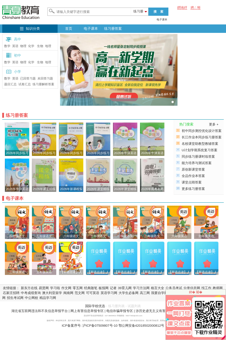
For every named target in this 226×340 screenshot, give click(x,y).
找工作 (206, 288)
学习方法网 (141, 288)
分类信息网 (191, 288)
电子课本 (162, 19)
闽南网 (68, 293)
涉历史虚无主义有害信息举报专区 (160, 311)
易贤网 (44, 288)
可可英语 (92, 293)
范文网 (80, 293)
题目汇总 (10, 84)
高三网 (145, 293)
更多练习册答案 (193, 189)
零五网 (78, 288)
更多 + (213, 124)
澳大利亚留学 (52, 293)
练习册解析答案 (43, 84)
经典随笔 (90, 288)
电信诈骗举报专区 (119, 311)
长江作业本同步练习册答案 (202, 137)
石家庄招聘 (11, 293)
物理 (23, 46)
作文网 (66, 288)
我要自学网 (159, 293)
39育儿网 (125, 288)
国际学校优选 (95, 306)
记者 (113, 288)
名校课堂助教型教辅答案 (200, 143)
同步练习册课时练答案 (198, 156)
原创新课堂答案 (193, 169)
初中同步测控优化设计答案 (202, 131)
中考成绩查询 (31, 293)
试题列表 (134, 306)
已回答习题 (28, 78)
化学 (31, 46)
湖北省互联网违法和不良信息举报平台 (39, 311)
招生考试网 (15, 298)
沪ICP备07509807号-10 (99, 325)
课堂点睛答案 (192, 182)
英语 (15, 46)
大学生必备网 (128, 293)
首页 (68, 28)
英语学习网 (109, 293)
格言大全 (157, 288)
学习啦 (55, 288)
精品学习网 (47, 298)
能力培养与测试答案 (197, 163)
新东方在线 (29, 288)
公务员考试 (174, 288)
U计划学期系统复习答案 (199, 150)
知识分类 (33, 28)
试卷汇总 (24, 84)
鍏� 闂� (195, 292)
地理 (48, 46)
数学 (7, 46)
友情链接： (11, 288)
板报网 (104, 288)
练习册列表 (116, 306)
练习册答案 (113, 28)
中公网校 (31, 298)
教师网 (218, 288)
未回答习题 (45, 78)
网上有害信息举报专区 (87, 311)
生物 (40, 46)
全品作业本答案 (193, 176)
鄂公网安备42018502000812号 (141, 325)
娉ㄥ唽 (196, 7)
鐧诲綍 (182, 7)
